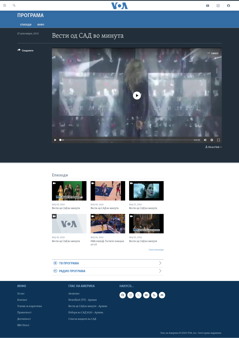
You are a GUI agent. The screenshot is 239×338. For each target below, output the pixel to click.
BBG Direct (23, 325)
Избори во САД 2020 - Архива (85, 312)
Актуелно (74, 294)
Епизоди (25, 25)
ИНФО (40, 25)
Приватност (24, 312)
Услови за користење (29, 306)
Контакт (22, 300)
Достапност (24, 319)
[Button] (25, 51)
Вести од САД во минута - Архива (87, 306)
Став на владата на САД (82, 319)
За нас (21, 294)
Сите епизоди (156, 250)
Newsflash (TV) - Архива (82, 300)
